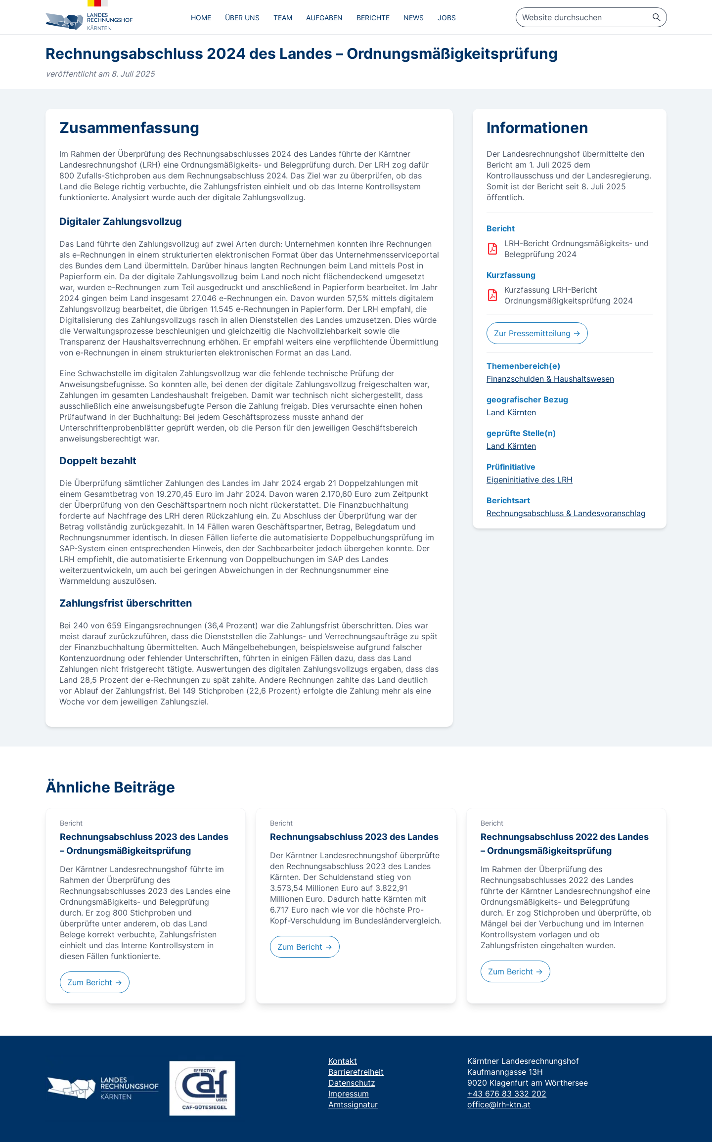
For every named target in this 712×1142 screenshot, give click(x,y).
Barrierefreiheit (356, 1072)
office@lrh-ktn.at (499, 1104)
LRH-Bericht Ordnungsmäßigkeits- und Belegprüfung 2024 (576, 248)
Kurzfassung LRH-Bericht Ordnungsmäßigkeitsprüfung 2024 (568, 295)
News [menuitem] (413, 17)
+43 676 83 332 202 (506, 1093)
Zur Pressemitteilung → (537, 333)
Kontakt (342, 1061)
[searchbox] (591, 17)
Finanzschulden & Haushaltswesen (550, 379)
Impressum (348, 1093)
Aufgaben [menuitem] (324, 17)
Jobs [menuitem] (447, 17)
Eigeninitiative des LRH (530, 479)
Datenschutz (351, 1083)
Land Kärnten (511, 412)
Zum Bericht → (94, 982)
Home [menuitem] (201, 17)
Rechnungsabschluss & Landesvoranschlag (566, 513)
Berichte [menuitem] (373, 17)
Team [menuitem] (282, 17)
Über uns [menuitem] (242, 17)
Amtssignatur (353, 1104)
